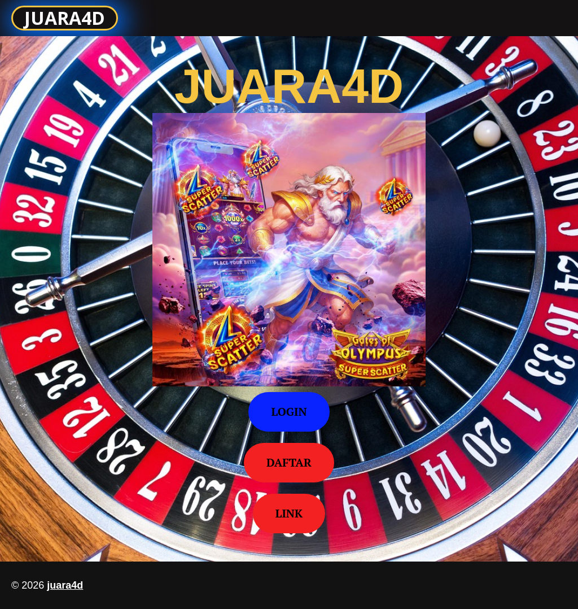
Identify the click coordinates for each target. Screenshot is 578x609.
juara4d (65, 585)
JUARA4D (64, 18)
